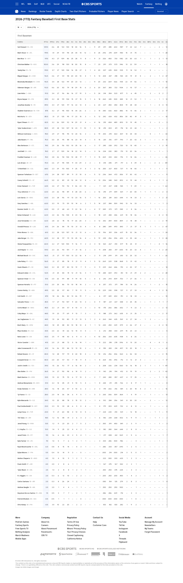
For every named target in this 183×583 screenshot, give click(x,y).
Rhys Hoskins (22, 331)
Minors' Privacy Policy (76, 528)
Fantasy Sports (22, 525)
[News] (23, 11)
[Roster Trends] (45, 11)
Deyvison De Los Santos (26, 493)
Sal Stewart (22, 47)
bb (126, 42)
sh (154, 42)
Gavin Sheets (22, 267)
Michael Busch (23, 256)
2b (84, 42)
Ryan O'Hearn (22, 122)
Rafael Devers (23, 354)
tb (135, 42)
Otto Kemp (22, 505)
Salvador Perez (23, 302)
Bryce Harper (22, 99)
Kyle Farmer (22, 441)
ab (68, 42)
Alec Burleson (23, 145)
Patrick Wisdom (23, 499)
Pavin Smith (22, 464)
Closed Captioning (75, 535)
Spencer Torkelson (25, 174)
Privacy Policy (73, 525)
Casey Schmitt (23, 180)
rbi (98, 42)
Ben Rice (21, 59)
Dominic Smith (23, 209)
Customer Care (99, 525)
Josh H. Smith (22, 366)
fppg (52, 42)
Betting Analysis (22, 532)
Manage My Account (153, 522)
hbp (149, 42)
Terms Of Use (73, 522)
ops (121, 42)
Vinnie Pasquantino (25, 244)
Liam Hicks (21, 93)
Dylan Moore (22, 452)
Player (20, 42)
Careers (44, 525)
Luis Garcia (21, 198)
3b (89, 42)
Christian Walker (24, 64)
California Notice (74, 539)
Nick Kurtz (21, 116)
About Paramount (49, 528)
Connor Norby (23, 290)
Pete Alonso (22, 232)
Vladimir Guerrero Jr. (25, 111)
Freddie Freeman (24, 157)
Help (95, 522)
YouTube (122, 522)
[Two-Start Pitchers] (78, 11)
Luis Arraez (22, 163)
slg (115, 42)
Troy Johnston (23, 192)
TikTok (122, 525)
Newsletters (150, 525)
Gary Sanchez (23, 203)
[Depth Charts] (60, 11)
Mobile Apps (20, 539)
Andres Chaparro (24, 458)
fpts (46, 42)
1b (80, 42)
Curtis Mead (22, 308)
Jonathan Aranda (24, 105)
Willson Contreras (24, 134)
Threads (122, 539)
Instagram (123, 528)
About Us (45, 522)
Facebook (123, 532)
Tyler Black (22, 470)
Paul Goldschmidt (24, 406)
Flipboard (123, 542)
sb (140, 42)
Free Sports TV (21, 528)
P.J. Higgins (22, 476)
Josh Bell (21, 151)
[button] (138, 11)
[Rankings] (32, 11)
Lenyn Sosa (22, 412)
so (130, 42)
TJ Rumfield (22, 169)
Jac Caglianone (23, 319)
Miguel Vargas (23, 76)
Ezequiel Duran (23, 360)
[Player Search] (127, 11)
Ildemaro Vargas (24, 88)
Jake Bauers (22, 140)
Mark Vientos (22, 377)
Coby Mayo (22, 313)
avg (104, 42)
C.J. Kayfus (21, 429)
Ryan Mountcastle (24, 447)
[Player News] (113, 11)
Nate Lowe (22, 337)
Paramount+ (46, 532)
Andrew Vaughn (23, 487)
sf (158, 42)
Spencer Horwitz (24, 284)
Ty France (21, 395)
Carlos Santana (23, 481)
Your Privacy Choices (76, 532)
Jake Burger (22, 238)
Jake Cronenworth (24, 348)
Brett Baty (21, 325)
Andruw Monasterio (25, 383)
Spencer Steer (23, 279)
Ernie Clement (23, 186)
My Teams (149, 528)
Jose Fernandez (23, 221)
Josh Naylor (22, 250)
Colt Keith (21, 296)
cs (144, 42)
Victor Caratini (23, 342)
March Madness (22, 535)
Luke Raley (22, 261)
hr (94, 42)
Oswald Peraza (23, 227)
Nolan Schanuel (23, 215)
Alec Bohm (21, 371)
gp (57, 42)
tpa (62, 42)
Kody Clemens (23, 389)
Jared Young (22, 424)
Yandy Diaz (21, 70)
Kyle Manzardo (23, 400)
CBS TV (44, 535)
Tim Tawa (21, 418)
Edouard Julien (23, 273)
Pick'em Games (22, 522)
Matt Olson (22, 53)
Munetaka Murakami (25, 82)
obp (110, 42)
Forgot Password (152, 532)
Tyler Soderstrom (24, 128)
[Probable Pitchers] (97, 11)
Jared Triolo (22, 435)
